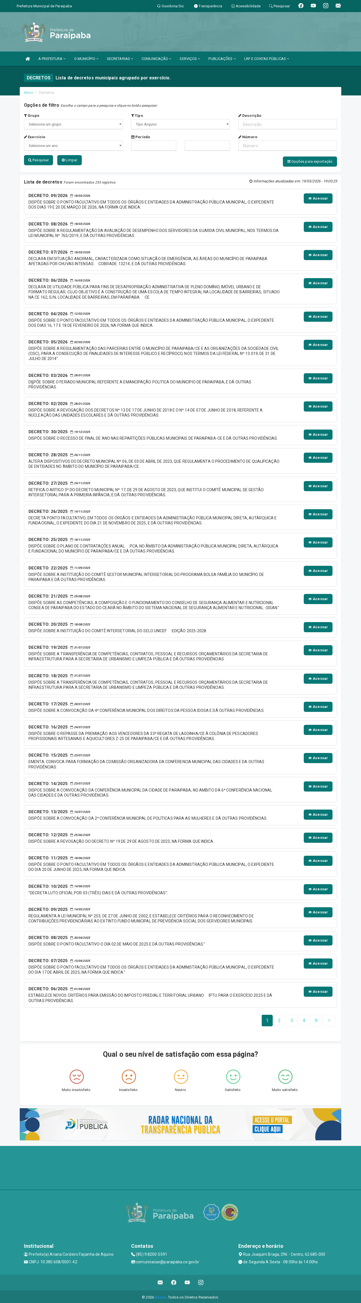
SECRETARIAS (120, 59)
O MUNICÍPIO (86, 59)
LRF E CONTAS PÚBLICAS (266, 59)
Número (247, 137)
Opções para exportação (310, 161)
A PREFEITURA (51, 59)
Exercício (34, 137)
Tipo (137, 115)
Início (28, 92)
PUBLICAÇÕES (221, 59)
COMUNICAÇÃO (156, 59)
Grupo (31, 115)
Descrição (249, 115)
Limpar (69, 160)
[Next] (316, 1019)
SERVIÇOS (190, 59)
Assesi (160, 1296)
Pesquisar (38, 160)
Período (140, 137)
